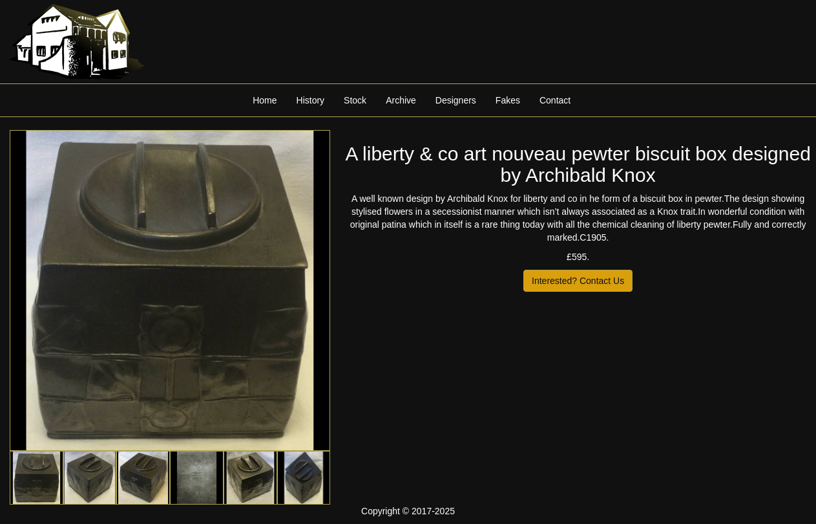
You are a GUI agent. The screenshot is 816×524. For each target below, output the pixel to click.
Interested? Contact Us (578, 281)
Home (265, 100)
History (311, 100)
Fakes (508, 100)
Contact (554, 100)
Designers (455, 100)
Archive (401, 100)
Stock (355, 100)
